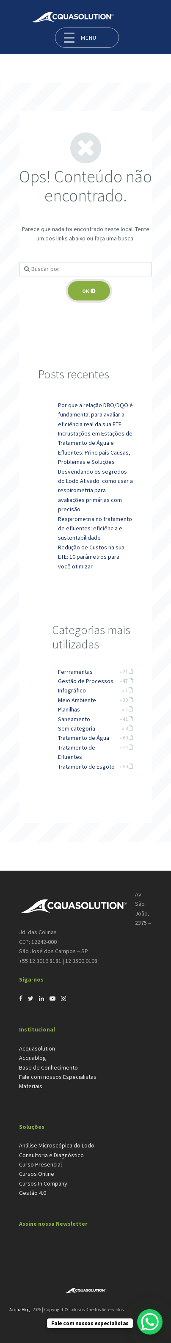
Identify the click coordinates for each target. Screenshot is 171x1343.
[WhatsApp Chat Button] (150, 1322)
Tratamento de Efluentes (76, 752)
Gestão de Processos (85, 681)
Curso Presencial (40, 1164)
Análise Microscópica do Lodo (56, 1145)
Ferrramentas (75, 672)
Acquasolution (37, 1048)
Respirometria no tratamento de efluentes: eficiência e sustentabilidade (95, 528)
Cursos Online (36, 1174)
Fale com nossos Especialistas (58, 1077)
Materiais (30, 1086)
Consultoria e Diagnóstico (51, 1155)
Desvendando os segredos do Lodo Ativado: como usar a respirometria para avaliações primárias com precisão (95, 490)
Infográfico (72, 690)
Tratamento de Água (83, 738)
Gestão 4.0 (32, 1193)
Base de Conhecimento (48, 1067)
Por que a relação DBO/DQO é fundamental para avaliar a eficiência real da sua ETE (95, 414)
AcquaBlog (19, 1310)
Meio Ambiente (77, 700)
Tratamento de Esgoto (86, 766)
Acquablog (32, 1058)
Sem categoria (76, 728)
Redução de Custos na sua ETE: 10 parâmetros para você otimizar (91, 556)
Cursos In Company (43, 1183)
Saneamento (74, 719)
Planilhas (69, 709)
